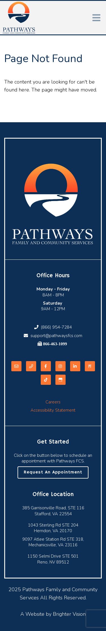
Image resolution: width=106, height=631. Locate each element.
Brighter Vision (69, 614)
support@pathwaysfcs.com (53, 336)
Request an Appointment (53, 472)
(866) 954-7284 (53, 327)
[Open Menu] (96, 17)
